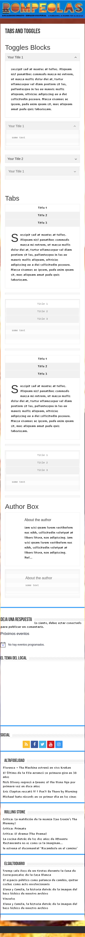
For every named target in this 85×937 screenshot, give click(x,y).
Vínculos (9, 899)
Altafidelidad (14, 760)
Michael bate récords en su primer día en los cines (39, 797)
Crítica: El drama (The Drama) (25, 834)
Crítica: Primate (14, 828)
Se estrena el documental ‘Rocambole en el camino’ (40, 848)
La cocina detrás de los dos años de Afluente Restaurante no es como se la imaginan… (35, 841)
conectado (73, 623)
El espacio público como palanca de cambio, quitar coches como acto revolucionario (40, 882)
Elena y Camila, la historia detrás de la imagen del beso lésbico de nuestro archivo (40, 891)
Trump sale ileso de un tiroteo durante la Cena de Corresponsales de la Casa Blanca (39, 873)
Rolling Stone (14, 812)
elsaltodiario (14, 864)
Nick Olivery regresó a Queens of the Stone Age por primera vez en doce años (39, 784)
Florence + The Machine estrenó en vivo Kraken (37, 768)
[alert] (42, 644)
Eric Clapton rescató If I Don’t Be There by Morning (40, 791)
